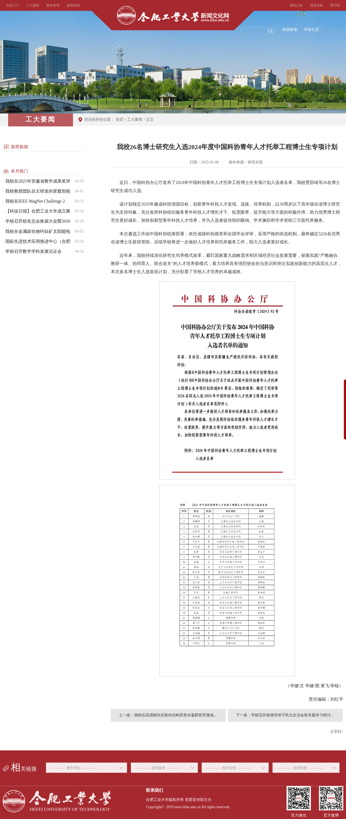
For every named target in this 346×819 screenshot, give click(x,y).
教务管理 (52, 5)
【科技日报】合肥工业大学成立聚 (37, 211)
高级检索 (289, 30)
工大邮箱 (32, 5)
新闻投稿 (73, 5)
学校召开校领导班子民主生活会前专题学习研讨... (292, 715)
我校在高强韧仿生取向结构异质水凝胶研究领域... (175, 715)
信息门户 (12, 5)
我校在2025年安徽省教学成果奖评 (37, 181)
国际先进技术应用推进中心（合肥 (37, 241)
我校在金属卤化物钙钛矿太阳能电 (37, 231)
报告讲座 (316, 5)
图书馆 (335, 5)
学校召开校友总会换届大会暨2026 (37, 221)
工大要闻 (134, 120)
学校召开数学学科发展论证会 (33, 251)
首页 (119, 120)
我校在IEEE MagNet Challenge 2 (35, 201)
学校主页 (311, 30)
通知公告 (296, 5)
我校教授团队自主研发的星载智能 (37, 191)
